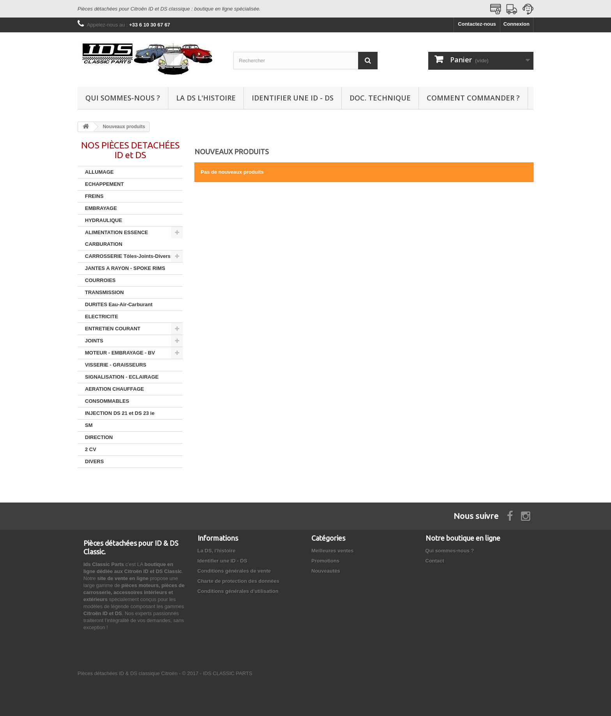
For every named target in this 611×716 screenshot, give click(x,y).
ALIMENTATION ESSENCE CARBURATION (116, 238)
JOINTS (94, 341)
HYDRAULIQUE (103, 220)
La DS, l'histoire (217, 547)
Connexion (516, 24)
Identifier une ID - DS (293, 97)
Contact (435, 557)
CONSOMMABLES (107, 401)
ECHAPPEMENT (104, 184)
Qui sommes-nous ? (122, 97)
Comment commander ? (473, 97)
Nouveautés (325, 567)
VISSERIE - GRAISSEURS (115, 365)
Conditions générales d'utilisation (238, 588)
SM (89, 425)
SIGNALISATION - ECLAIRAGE (122, 377)
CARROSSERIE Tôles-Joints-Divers (128, 256)
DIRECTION (99, 437)
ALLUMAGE (99, 172)
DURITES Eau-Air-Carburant (118, 304)
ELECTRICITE (101, 316)
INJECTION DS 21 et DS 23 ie (119, 413)
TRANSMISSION (104, 292)
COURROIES (100, 280)
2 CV (90, 449)
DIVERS (94, 461)
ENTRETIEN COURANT (112, 329)
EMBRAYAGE (101, 208)
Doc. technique (380, 97)
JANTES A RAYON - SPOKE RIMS (125, 268)
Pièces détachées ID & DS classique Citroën (128, 670)
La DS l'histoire (206, 97)
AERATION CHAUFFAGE (114, 389)
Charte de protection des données (238, 577)
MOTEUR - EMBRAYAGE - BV (120, 353)
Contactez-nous (477, 24)
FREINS (94, 196)
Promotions (325, 557)
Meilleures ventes (332, 547)
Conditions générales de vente (234, 567)
